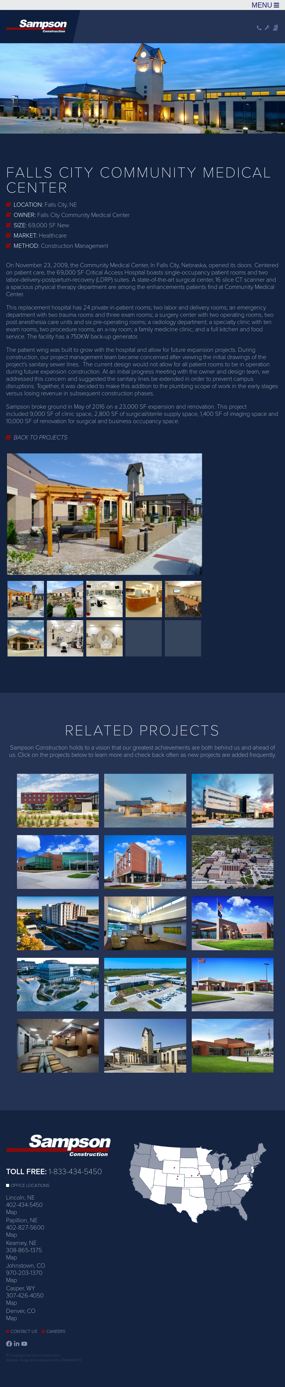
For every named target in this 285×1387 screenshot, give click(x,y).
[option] (142, 87)
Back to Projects (41, 437)
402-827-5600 (25, 1227)
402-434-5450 (24, 1205)
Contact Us (24, 1331)
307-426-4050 (25, 1295)
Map (11, 1212)
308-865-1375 (24, 1250)
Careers (55, 1331)
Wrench (267, 28)
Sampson (276, 28)
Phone (259, 28)
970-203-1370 (24, 1273)
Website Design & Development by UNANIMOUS (43, 1360)
